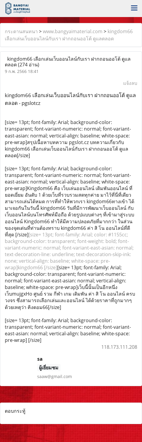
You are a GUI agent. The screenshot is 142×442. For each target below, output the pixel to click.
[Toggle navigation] (134, 8)
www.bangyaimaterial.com (72, 31)
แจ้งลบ (130, 83)
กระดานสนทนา (21, 31)
